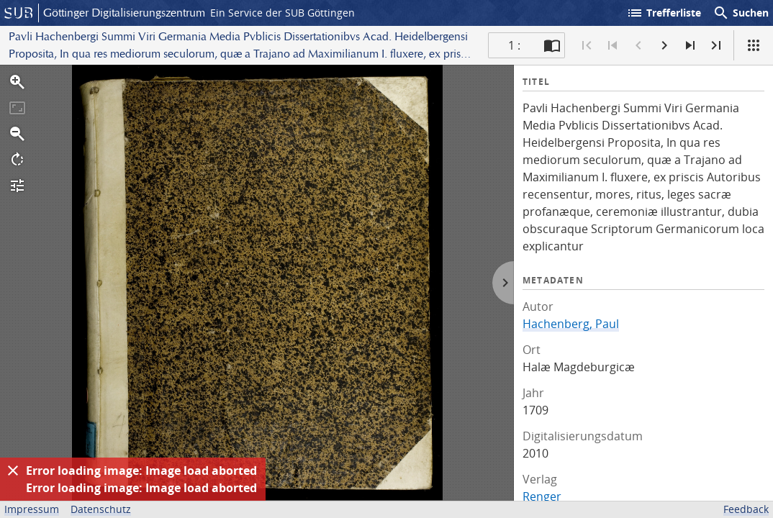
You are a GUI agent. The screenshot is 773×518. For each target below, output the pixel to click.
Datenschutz (101, 509)
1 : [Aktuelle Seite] (514, 45)
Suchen (741, 13)
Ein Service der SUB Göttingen (282, 12)
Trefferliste (663, 13)
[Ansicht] (753, 45)
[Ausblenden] (13, 470)
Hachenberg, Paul (571, 324)
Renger (542, 496)
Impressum (31, 509)
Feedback (746, 509)
